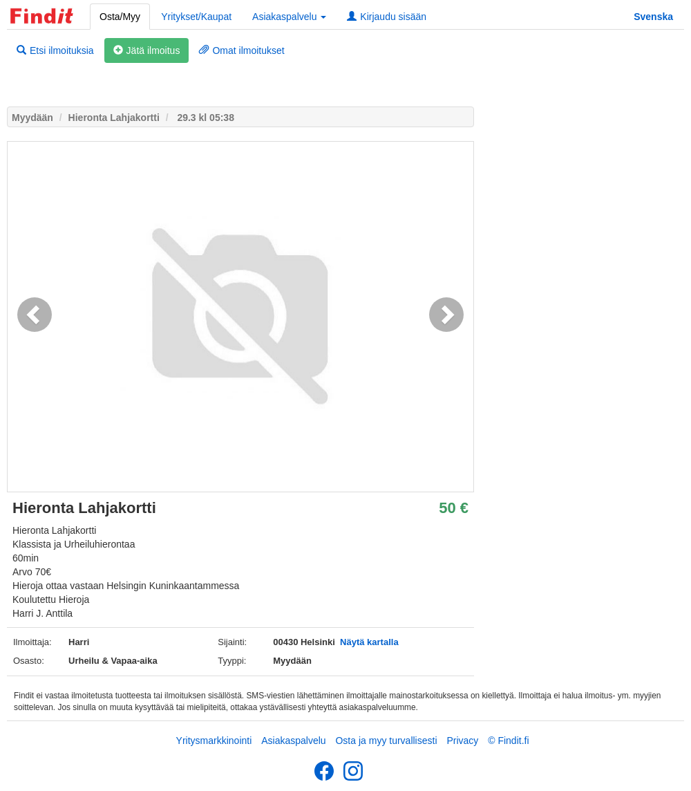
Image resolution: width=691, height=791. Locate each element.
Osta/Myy (120, 16)
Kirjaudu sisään (386, 16)
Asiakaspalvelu (293, 740)
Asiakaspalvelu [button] (289, 16)
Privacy (462, 740)
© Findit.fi (508, 740)
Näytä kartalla (369, 642)
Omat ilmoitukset (241, 50)
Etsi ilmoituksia (55, 50)
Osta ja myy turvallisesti (386, 740)
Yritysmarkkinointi (214, 740)
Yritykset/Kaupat (196, 16)
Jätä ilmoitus (146, 50)
